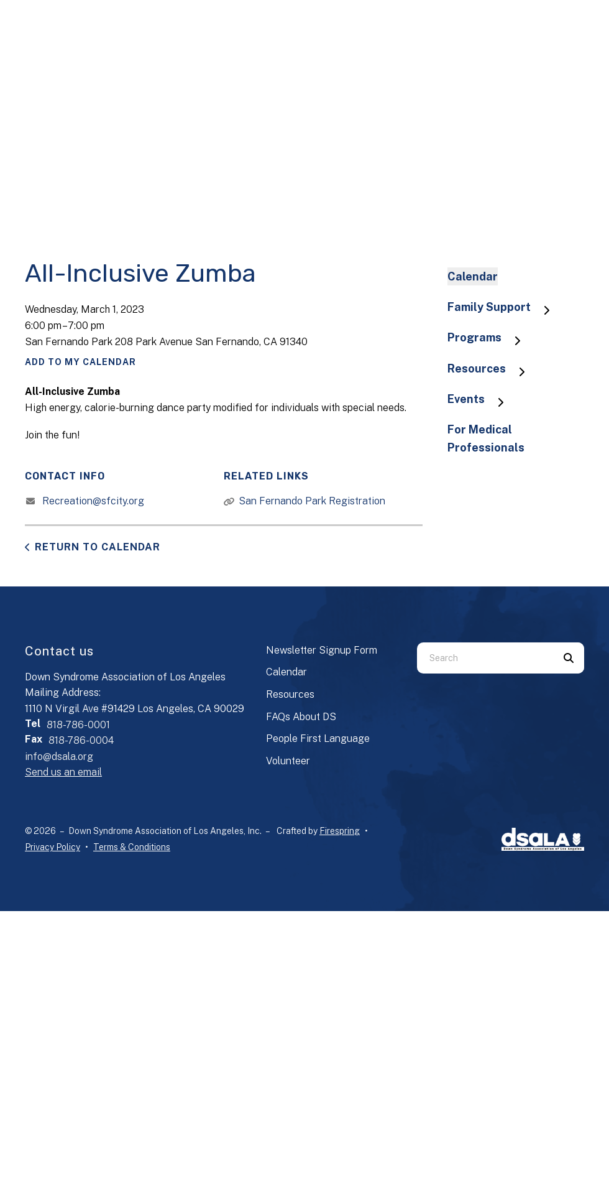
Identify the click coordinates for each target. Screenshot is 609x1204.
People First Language (318, 738)
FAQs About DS (301, 717)
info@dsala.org (59, 756)
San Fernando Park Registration (312, 501)
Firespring (339, 831)
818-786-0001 (78, 725)
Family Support (504, 308)
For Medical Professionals (485, 438)
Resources (492, 369)
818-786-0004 (81, 740)
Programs (490, 338)
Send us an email (63, 772)
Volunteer (288, 761)
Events (481, 400)
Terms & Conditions (131, 847)
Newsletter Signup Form (321, 650)
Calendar (472, 276)
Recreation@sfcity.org (93, 501)
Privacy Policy (52, 847)
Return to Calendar (97, 547)
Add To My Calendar (80, 362)
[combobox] (485, 658)
